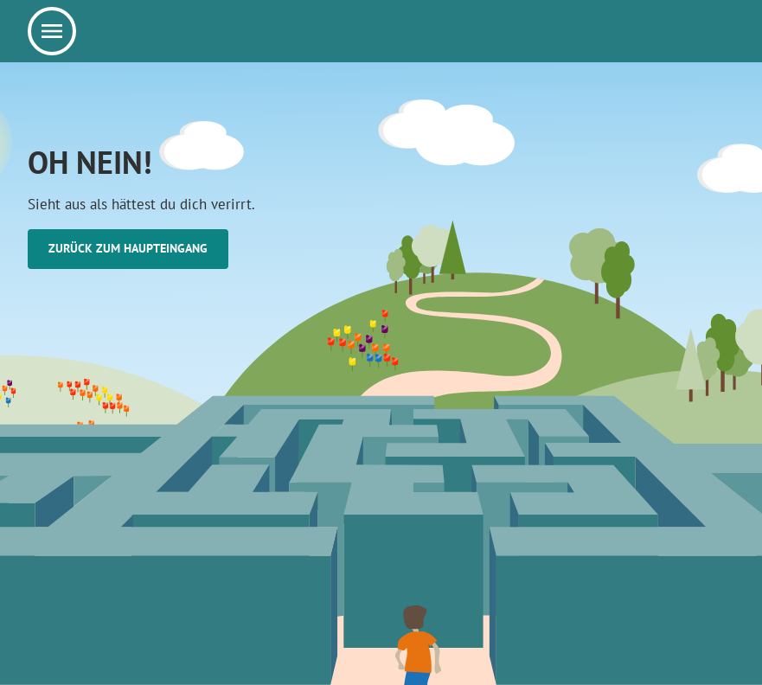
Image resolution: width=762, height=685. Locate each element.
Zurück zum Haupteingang (128, 248)
